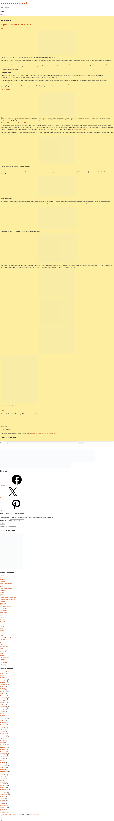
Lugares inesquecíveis (42, 433)
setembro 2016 (3, 706)
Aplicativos (2, 576)
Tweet (2, 417)
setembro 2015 (3, 726)
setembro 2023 (3, 671)
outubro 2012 (3, 773)
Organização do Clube (5, 637)
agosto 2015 (3, 727)
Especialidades (3, 610)
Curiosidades (3, 603)
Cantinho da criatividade (6, 583)
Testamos (2, 661)
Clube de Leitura (4, 596)
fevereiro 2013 (3, 765)
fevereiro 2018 (3, 691)
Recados (2, 648)
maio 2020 (2, 675)
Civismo (2, 592)
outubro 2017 (3, 695)
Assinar (2, 523)
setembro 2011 (3, 794)
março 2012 (3, 783)
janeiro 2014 (3, 746)
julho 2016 (2, 709)
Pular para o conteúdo (5, 14)
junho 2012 (2, 778)
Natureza (2, 630)
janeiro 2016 (3, 720)
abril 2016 (2, 715)
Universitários (3, 664)
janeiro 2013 (3, 767)
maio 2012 (2, 780)
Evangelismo (3, 614)
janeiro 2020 (3, 681)
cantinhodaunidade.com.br (14, 3)
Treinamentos (3, 662)
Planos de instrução (5, 641)
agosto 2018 (3, 686)
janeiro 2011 (3, 809)
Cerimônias (3, 590)
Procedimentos (3, 642)
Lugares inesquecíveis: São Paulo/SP (16, 25)
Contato (63, 65)
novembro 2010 (4, 812)
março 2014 (3, 742)
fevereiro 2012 (3, 785)
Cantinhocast (3, 586)
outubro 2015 (3, 724)
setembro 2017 (3, 697)
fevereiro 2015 (3, 733)
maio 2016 (2, 713)
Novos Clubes (3, 633)
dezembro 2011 (4, 789)
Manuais (2, 626)
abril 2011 (2, 803)
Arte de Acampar (4, 577)
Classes (2, 594)
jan (2, 28)
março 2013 (3, 764)
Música (1, 628)
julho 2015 (2, 729)
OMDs (1, 635)
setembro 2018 (3, 684)
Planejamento (3, 639)
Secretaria (2, 655)
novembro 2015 (4, 722)
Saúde (1, 653)
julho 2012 (2, 776)
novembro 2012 (4, 771)
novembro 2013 (4, 749)
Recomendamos (4, 650)
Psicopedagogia (4, 646)
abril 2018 (2, 688)
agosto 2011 (3, 796)
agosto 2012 (3, 774)
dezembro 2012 (4, 769)
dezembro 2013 (4, 747)
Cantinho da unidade (5, 585)
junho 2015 (2, 731)
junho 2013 (2, 758)
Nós (1, 632)
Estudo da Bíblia (4, 612)
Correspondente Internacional (7, 599)
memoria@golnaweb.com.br (79, 129)
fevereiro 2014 (3, 744)
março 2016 (3, 717)
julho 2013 (2, 756)
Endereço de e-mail (5, 520)
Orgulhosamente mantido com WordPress (10, 814)
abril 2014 (2, 740)
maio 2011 (2, 802)
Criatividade (3, 601)
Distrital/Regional (4, 608)
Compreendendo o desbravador (8, 597)
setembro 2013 (3, 753)
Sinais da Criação (4, 657)
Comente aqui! (52, 433)
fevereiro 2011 (3, 807)
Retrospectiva (3, 652)
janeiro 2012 (3, 787)
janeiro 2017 (3, 704)
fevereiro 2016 (3, 718)
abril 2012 (2, 782)
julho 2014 (2, 738)
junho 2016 (2, 711)
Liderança (2, 621)
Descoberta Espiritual (5, 606)
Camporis (2, 581)
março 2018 (3, 690)
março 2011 (3, 805)
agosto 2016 (3, 708)
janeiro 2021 (3, 673)
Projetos (2, 644)
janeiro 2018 (3, 693)
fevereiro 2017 (3, 702)
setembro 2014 (3, 737)
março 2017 (3, 700)
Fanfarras (2, 617)
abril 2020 (2, 677)
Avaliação (2, 579)
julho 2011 (2, 798)
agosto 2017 (3, 699)
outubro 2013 (3, 751)
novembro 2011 (4, 791)
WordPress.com (35, 814)
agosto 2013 (3, 755)
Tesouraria (2, 659)
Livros (1, 623)
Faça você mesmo (4, 615)
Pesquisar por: (3, 442)
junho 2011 (2, 800)
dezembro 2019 (4, 682)
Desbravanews (33, 433)
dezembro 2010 (4, 811)
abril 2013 (2, 762)
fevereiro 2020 (3, 679)
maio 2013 (2, 760)
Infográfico (2, 619)
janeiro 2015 (3, 735)
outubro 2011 (3, 793)
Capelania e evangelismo (6, 588)
